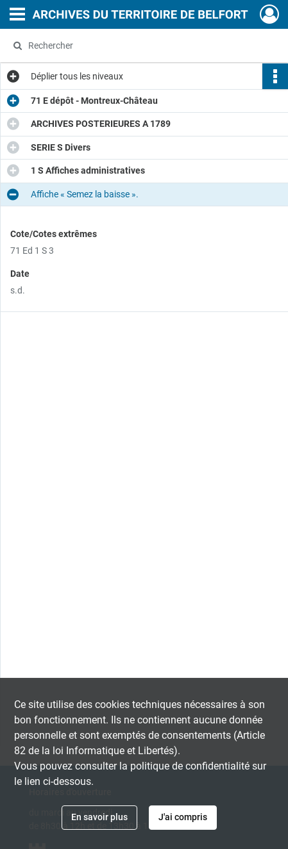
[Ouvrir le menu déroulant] (17, 15)
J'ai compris (182, 817)
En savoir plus (99, 817)
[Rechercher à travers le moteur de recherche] (139, 45)
